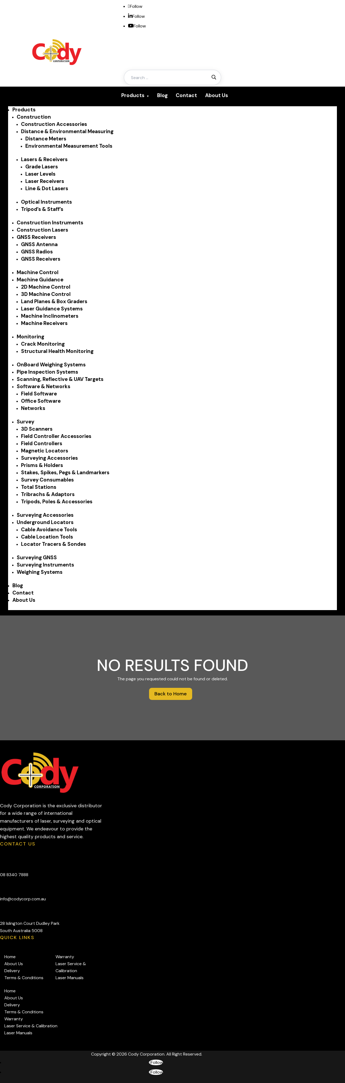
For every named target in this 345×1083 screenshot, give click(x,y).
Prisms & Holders (42, 465)
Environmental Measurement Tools (68, 146)
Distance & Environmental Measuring (67, 131)
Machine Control (37, 272)
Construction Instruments (50, 222)
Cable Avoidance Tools (49, 529)
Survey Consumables (47, 479)
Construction (34, 117)
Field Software (39, 393)
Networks (33, 408)
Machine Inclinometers (49, 316)
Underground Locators (45, 522)
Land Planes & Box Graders (54, 301)
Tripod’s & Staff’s (42, 209)
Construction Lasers (42, 229)
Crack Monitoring (43, 344)
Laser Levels (40, 174)
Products (132, 95)
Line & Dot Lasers (46, 188)
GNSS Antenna (39, 244)
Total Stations (38, 487)
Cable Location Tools (47, 536)
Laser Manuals (70, 978)
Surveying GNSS (37, 557)
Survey (25, 421)
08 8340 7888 (14, 874)
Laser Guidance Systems (52, 308)
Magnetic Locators (44, 450)
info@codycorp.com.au (23, 899)
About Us (216, 95)
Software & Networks (43, 386)
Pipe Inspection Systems (47, 372)
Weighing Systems (40, 572)
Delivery (12, 971)
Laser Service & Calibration (30, 1026)
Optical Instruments (46, 202)
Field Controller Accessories (56, 436)
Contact (186, 95)
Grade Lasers (41, 166)
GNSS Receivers (36, 237)
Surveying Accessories (49, 458)
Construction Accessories (54, 124)
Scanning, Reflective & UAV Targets (60, 379)
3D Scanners (37, 429)
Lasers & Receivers (44, 159)
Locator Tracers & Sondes (53, 544)
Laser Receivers (44, 181)
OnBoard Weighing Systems (51, 364)
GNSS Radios (37, 251)
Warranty (65, 957)
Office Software (41, 401)
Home (10, 957)
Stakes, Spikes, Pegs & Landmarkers (65, 472)
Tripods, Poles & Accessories (56, 501)
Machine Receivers (44, 323)
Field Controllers (41, 443)
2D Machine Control (45, 287)
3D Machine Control (46, 294)
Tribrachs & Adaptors (48, 494)
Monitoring (30, 336)
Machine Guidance (40, 279)
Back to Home (170, 694)
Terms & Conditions (23, 978)
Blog (162, 95)
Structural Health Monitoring (57, 351)
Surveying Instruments (45, 564)
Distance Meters (45, 138)
